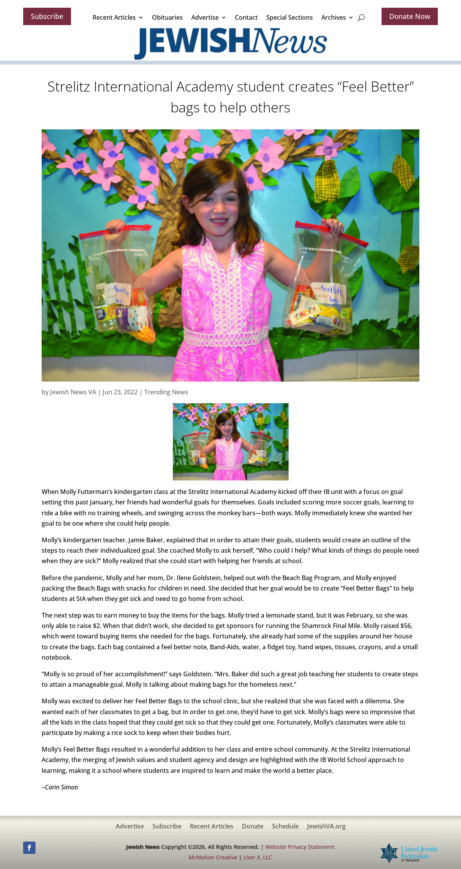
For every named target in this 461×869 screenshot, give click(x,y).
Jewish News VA (73, 392)
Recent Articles (114, 17)
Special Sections (289, 17)
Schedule (285, 826)
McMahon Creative (213, 857)
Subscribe (47, 16)
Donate (252, 826)
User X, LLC (257, 857)
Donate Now (409, 16)
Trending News (166, 392)
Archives (333, 17)
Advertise (205, 17)
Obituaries (167, 17)
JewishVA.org (326, 826)
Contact (246, 17)
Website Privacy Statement (299, 846)
